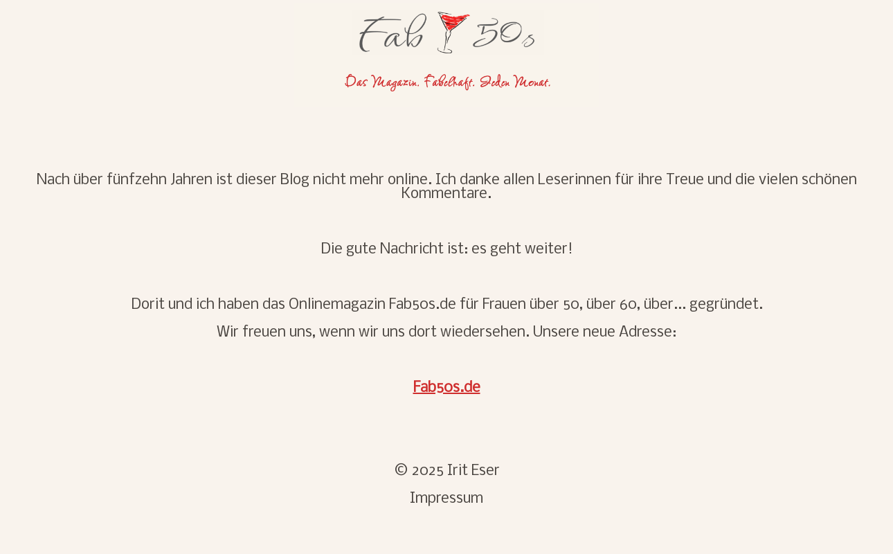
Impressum (446, 499)
